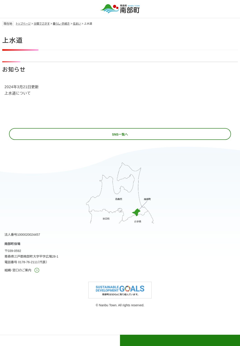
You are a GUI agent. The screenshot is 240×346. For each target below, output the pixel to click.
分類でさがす (42, 23)
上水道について (18, 93)
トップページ (23, 23)
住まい (77, 23)
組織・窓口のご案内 (18, 270)
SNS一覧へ (120, 134)
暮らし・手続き (61, 23)
